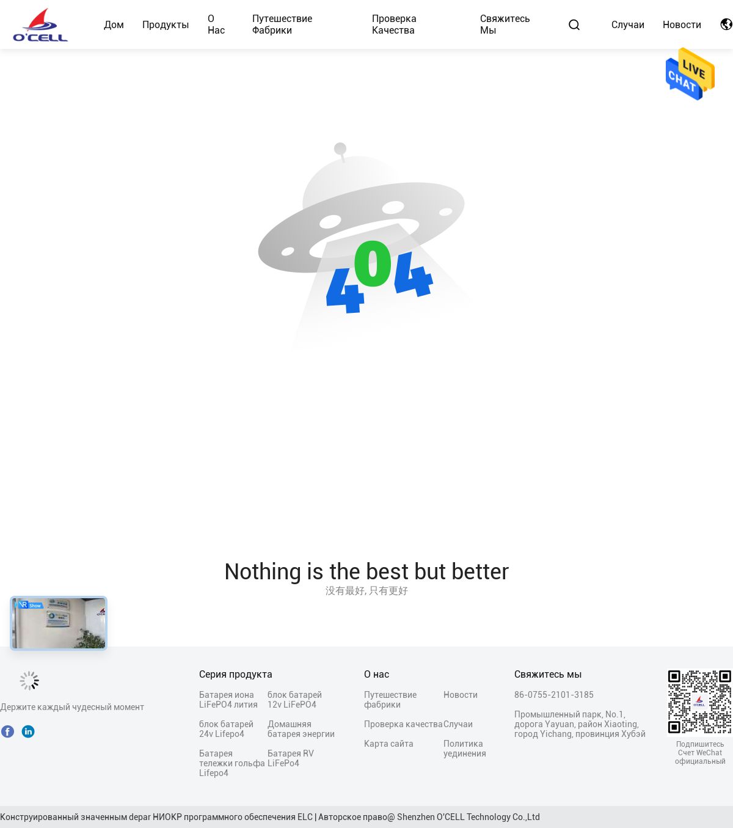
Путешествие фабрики (282, 24)
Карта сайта (389, 744)
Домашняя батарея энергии (301, 729)
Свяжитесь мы (505, 24)
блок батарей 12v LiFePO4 (295, 699)
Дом (114, 25)
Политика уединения (464, 748)
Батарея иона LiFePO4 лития (228, 699)
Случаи (627, 25)
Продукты (165, 25)
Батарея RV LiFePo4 (291, 758)
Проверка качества (394, 24)
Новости (682, 25)
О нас (216, 24)
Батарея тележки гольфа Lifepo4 (232, 763)
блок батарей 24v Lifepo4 (226, 729)
